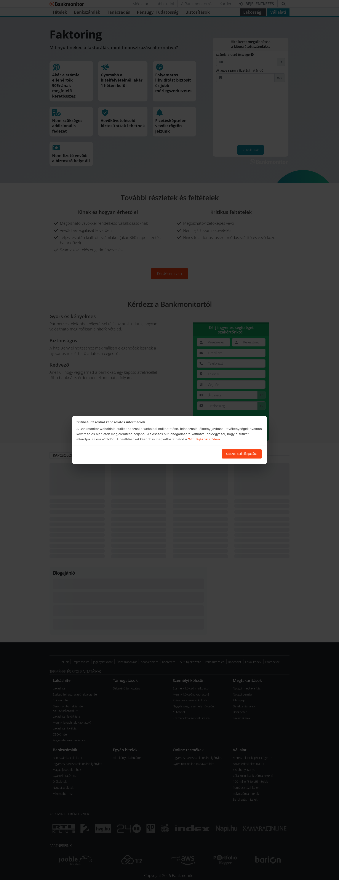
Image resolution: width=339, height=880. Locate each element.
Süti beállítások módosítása (195, 453)
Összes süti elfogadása (241, 453)
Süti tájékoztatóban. (204, 439)
